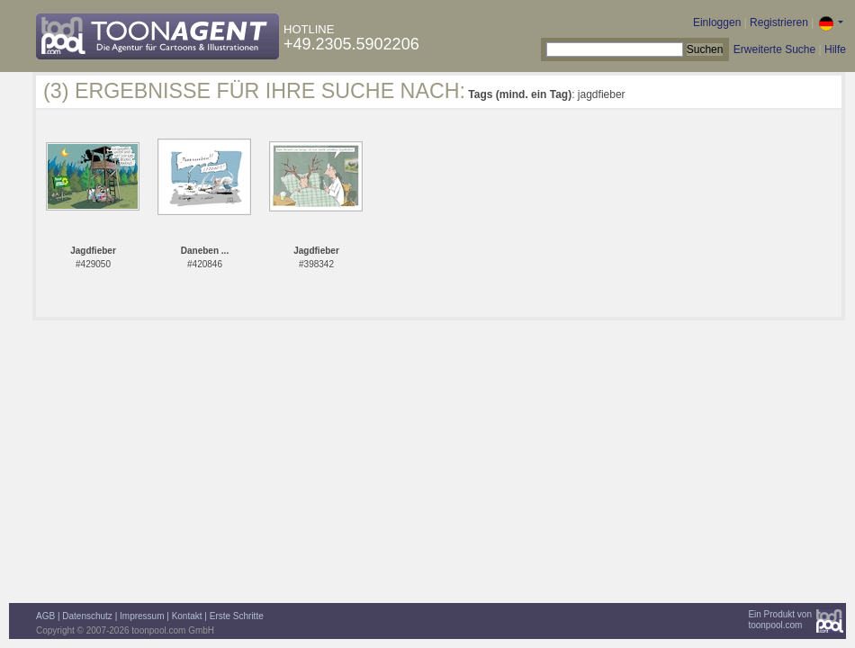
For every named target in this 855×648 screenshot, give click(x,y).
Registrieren (779, 22)
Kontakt (187, 616)
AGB (45, 616)
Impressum (142, 616)
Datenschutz (87, 616)
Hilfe (835, 49)
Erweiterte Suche (774, 49)
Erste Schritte (237, 616)
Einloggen (717, 22)
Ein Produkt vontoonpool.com (780, 619)
